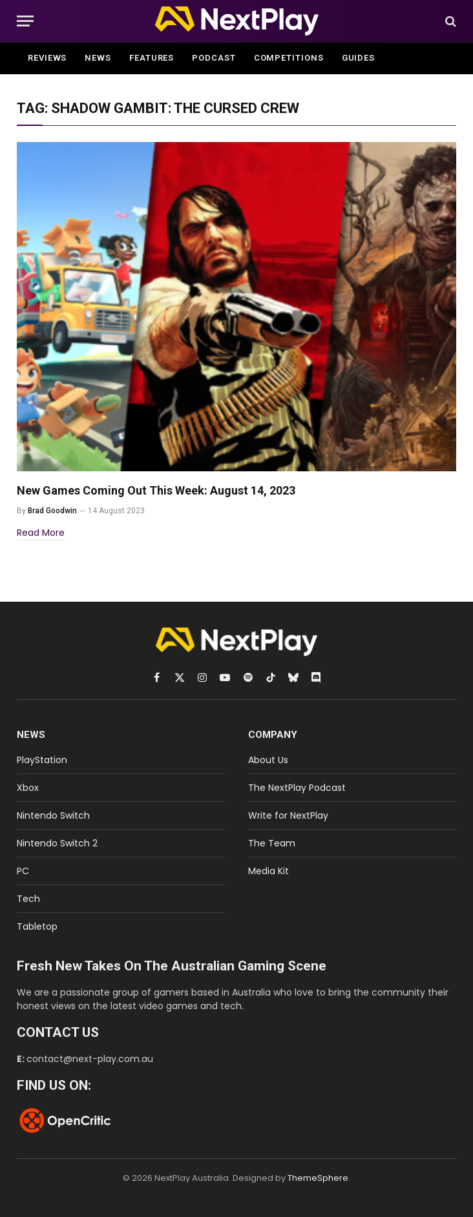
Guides (358, 58)
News (98, 58)
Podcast (213, 58)
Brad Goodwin (52, 510)
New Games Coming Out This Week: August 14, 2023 (156, 490)
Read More (41, 532)
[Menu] (25, 21)
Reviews (47, 58)
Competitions (289, 58)
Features (151, 58)
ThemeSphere (318, 1178)
